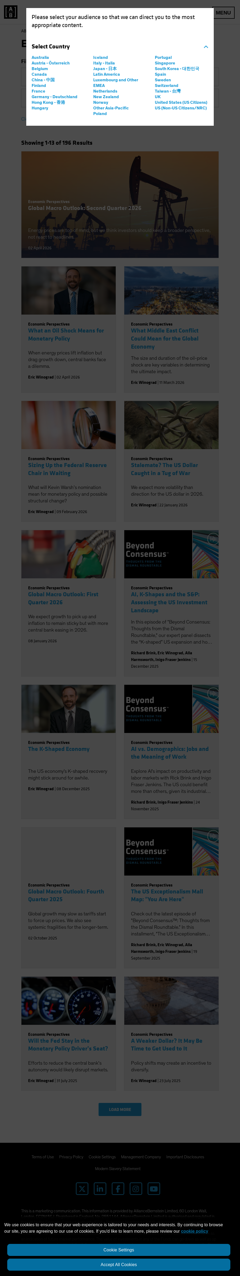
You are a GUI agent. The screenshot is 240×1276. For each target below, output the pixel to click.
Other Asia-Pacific (111, 108)
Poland (100, 114)
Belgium (40, 69)
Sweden (163, 80)
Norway (100, 102)
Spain (160, 74)
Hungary (40, 108)
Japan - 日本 (105, 69)
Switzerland (166, 85)
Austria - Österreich (51, 63)
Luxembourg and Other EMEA (115, 83)
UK (158, 97)
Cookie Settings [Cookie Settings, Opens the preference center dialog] (118, 1250)
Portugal (163, 57)
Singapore (165, 63)
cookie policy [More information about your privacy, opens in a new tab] (194, 1231)
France (38, 91)
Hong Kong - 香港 (48, 102)
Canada (39, 74)
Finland (39, 85)
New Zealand (106, 97)
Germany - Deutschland (54, 97)
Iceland (100, 57)
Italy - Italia (104, 63)
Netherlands (105, 91)
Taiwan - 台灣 (168, 91)
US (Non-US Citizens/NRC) (181, 108)
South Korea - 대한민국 (177, 69)
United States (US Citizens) (181, 102)
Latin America (106, 74)
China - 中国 (43, 80)
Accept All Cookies (119, 1264)
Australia (40, 57)
